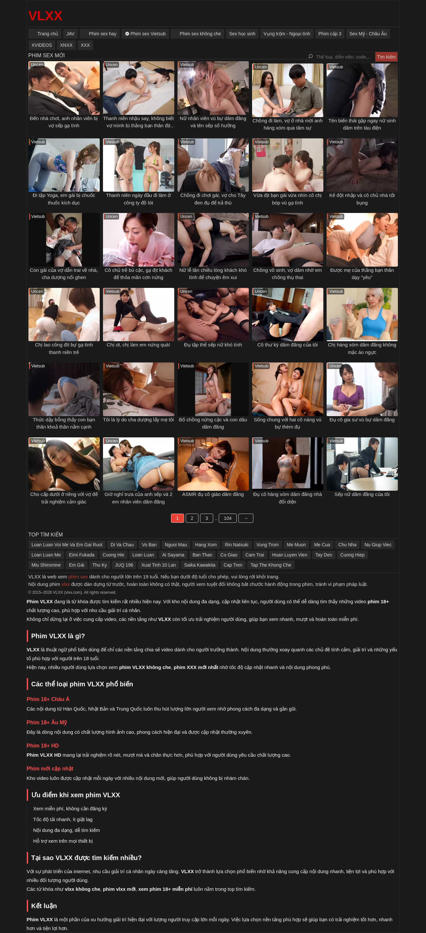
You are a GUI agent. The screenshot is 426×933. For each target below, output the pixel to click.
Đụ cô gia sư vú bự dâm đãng (362, 419)
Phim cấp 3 (329, 33)
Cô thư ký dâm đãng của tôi (287, 344)
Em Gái (76, 565)
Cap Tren (233, 565)
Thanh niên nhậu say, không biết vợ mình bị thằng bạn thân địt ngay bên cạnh (138, 125)
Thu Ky (100, 565)
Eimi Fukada (81, 554)
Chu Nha (347, 544)
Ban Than (202, 554)
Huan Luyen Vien (289, 554)
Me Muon (296, 544)
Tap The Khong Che (270, 565)
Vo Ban (149, 544)
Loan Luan (143, 554)
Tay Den (323, 554)
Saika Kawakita (199, 565)
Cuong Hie (113, 554)
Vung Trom (268, 544)
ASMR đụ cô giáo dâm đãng (213, 494)
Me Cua (322, 544)
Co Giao (228, 554)
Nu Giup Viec (378, 544)
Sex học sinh (242, 33)
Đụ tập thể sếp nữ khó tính (213, 344)
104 (227, 518)
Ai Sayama (173, 554)
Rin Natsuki (236, 544)
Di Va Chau (122, 544)
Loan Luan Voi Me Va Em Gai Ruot (67, 544)
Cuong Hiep (352, 554)
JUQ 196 (124, 565)
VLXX (45, 16)
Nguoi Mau (176, 544)
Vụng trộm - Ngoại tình (287, 33)
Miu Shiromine (46, 565)
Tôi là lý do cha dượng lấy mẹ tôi (138, 419)
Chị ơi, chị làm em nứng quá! (138, 344)
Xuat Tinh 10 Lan (158, 565)
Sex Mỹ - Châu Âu (368, 33)
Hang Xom (206, 544)
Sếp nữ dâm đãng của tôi (362, 494)
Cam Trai (255, 554)
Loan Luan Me (46, 554)
